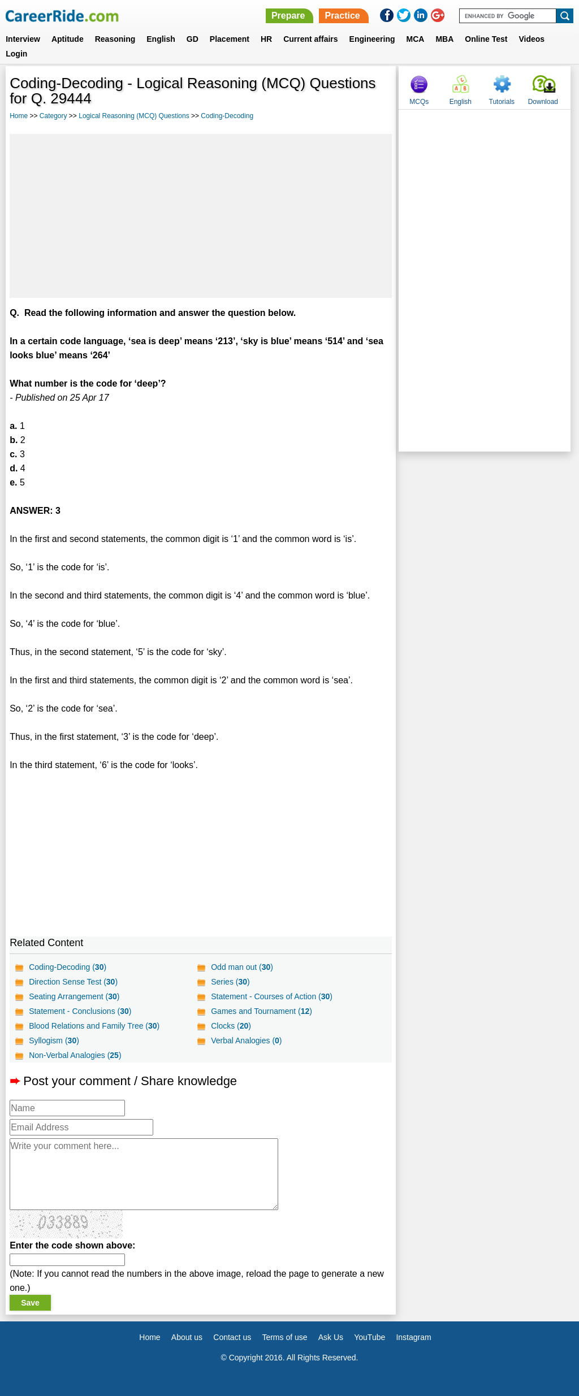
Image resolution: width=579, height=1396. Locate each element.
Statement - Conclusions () (80, 1011)
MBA (444, 39)
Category (53, 116)
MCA (416, 39)
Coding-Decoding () (67, 967)
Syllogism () (54, 1040)
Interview (23, 39)
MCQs (419, 102)
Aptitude (67, 39)
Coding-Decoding (227, 116)
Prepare (288, 15)
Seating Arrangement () (74, 996)
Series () (230, 981)
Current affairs (310, 39)
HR (266, 39)
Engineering (372, 39)
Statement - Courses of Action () (271, 996)
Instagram (413, 1337)
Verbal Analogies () (246, 1040)
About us (186, 1337)
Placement (229, 39)
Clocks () (231, 1025)
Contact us (232, 1337)
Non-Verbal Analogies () (75, 1055)
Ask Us (330, 1337)
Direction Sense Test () (73, 981)
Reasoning (115, 39)
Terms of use (284, 1337)
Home (19, 116)
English (160, 39)
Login (16, 53)
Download (543, 102)
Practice (342, 15)
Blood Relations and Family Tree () (94, 1025)
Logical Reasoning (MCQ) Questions (134, 116)
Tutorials (502, 102)
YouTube (369, 1337)
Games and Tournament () (261, 1011)
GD (192, 39)
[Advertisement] (201, 216)
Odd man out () (242, 967)
